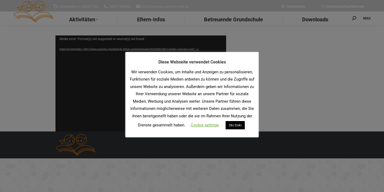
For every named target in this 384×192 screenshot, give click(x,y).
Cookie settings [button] (205, 125)
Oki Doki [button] (235, 125)
